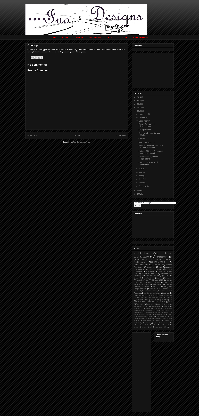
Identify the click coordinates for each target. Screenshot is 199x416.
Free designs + (95, 37)
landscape (168, 278)
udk (151, 327)
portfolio (140, 280)
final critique (149, 278)
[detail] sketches (144, 130)
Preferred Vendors (140, 37)
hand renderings (154, 282)
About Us (66, 37)
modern (150, 318)
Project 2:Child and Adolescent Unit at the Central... (150, 152)
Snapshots (138, 278)
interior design (140, 318)
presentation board (165, 297)
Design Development (146, 142)
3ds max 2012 (157, 280)
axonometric (156, 306)
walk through (157, 284)
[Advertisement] (153, 70)
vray (147, 284)
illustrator (152, 295)
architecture (141, 253)
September (143, 121)
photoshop (162, 257)
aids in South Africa (163, 304)
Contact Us (122, 37)
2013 (139, 101)
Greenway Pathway (141, 286)
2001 (139, 194)
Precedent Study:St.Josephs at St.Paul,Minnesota (150, 147)
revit (160, 267)
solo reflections (141, 264)
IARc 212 (156, 286)
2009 (139, 190)
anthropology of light (141, 306)
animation (150, 271)
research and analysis (144, 300)
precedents (151, 297)
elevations (148, 312)
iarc (164, 314)
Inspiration (138, 271)
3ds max (157, 265)
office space (164, 295)
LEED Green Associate (159, 289)
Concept (141, 139)
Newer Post (32, 135)
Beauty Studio (161, 302)
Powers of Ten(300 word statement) (148, 163)
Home (53, 37)
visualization (138, 284)
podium (148, 323)
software (136, 327)
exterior (169, 265)
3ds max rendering (153, 276)
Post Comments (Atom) (81, 142)
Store (109, 37)
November (143, 114)
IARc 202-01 (160, 262)
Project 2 (137, 291)
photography (138, 323)
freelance (161, 271)
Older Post (121, 135)
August (142, 169)
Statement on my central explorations (148, 158)
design (140, 267)
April (141, 179)
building (166, 306)
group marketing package (142, 314)
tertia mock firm (139, 302)
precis (156, 323)
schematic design (149, 274)
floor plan (158, 312)
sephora (154, 325)
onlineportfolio (139, 297)
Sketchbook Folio (150, 291)
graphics (166, 312)
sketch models (164, 325)
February (142, 186)
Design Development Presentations (146, 125)
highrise (157, 314)
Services (79, 37)
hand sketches (139, 295)
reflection (137, 325)
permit (167, 320)
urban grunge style (161, 327)
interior (158, 278)
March (141, 183)
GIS (167, 284)
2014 (139, 97)
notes (166, 282)
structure (144, 327)
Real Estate (140, 304)
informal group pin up (165, 316)
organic (158, 320)
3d (147, 280)
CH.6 (170, 302)
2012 (139, 104)
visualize (151, 302)
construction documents (154, 308)
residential (146, 325)
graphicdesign (140, 259)
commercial (137, 308)
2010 (139, 111)
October (142, 117)
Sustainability (150, 304)
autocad (166, 293)
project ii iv (165, 323)
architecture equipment (152, 293)
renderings (151, 267)
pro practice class (158, 269)
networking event (160, 318)
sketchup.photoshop (162, 300)
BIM (166, 276)
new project (147, 320)
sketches (164, 274)
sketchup (137, 276)
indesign (152, 316)
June (141, 176)
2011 (139, 107)
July (141, 172)
